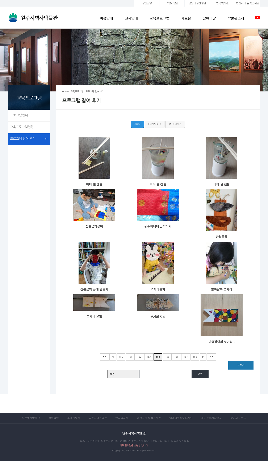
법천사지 (247, 3)
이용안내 (106, 18)
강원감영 (147, 3)
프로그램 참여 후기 (22, 138)
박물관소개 (236, 18)
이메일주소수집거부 (180, 418)
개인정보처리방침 (211, 418)
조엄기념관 (172, 3)
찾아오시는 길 (238, 418)
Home (65, 91)
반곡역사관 (222, 3)
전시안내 (131, 18)
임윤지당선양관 (197, 3)
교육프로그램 (159, 18)
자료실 (186, 18)
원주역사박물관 (31, 418)
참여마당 (209, 18)
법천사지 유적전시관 (149, 418)
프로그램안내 (19, 115)
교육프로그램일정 (22, 126)
